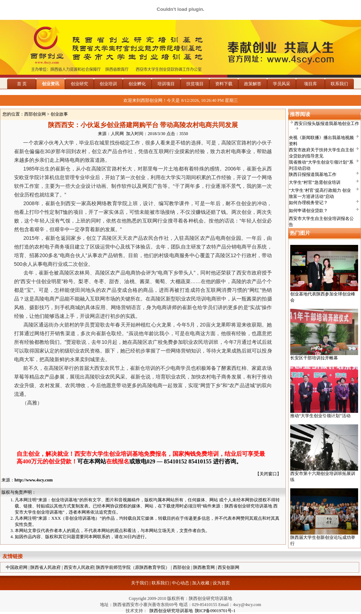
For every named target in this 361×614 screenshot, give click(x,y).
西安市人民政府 (79, 567)
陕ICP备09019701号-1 (215, 610)
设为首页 (221, 582)
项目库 (310, 83)
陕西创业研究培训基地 (170, 610)
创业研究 (79, 83)
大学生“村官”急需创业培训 (314, 182)
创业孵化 (137, 83)
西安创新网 (228, 567)
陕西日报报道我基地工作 (312, 174)
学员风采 (281, 83)
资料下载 (223, 83)
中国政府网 (16, 567)
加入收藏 (200, 582)
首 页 (22, 83)
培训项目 (166, 83)
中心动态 (180, 582)
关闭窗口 (268, 473)
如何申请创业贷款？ (308, 210)
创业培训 (108, 83)
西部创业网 (35, 114)
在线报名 (117, 461)
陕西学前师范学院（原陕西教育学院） (133, 567)
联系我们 (339, 83)
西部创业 (181, 567)
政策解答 (252, 83)
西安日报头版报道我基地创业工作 (326, 123)
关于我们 (139, 582)
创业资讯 (50, 83)
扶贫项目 (195, 83)
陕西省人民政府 (45, 567)
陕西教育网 (204, 567)
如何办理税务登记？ (308, 202)
